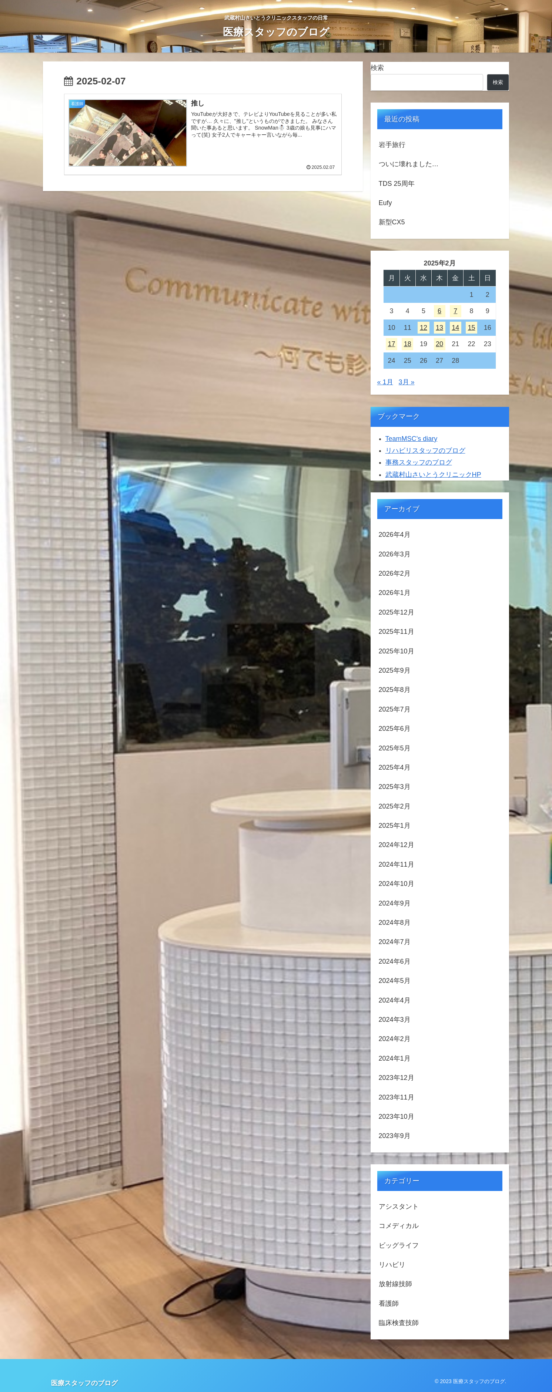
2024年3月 (395, 1019)
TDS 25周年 (397, 183)
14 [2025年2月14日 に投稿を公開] (455, 327)
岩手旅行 (392, 144)
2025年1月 (395, 825)
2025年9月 (395, 670)
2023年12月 (396, 1077)
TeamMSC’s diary (411, 438)
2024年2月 (395, 1039)
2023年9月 (395, 1136)
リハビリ (392, 1264)
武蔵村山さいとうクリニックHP (433, 474)
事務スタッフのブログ (418, 462)
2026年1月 (395, 592)
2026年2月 (395, 573)
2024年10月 (396, 883)
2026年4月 (395, 534)
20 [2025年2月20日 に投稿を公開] (439, 344)
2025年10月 (396, 651)
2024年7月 (395, 942)
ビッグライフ (399, 1245)
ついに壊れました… (409, 164)
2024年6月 (395, 961)
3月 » (407, 382)
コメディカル (399, 1225)
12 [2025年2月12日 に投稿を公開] (423, 327)
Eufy (385, 203)
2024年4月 (395, 1000)
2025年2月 (395, 806)
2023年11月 (396, 1097)
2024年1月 (395, 1058)
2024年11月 (396, 864)
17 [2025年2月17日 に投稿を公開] (391, 344)
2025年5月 (395, 748)
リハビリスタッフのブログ (425, 450)
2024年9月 (395, 903)
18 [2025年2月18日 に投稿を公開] (407, 344)
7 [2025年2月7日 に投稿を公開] (455, 311)
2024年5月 (395, 980)
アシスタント (399, 1206)
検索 (377, 67)
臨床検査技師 (399, 1322)
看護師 (389, 1303)
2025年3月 (395, 786)
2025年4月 (395, 767)
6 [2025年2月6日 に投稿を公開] (439, 311)
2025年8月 (395, 689)
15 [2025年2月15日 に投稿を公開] (471, 327)
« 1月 (385, 382)
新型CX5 (392, 222)
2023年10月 (396, 1116)
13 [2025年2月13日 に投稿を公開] (439, 327)
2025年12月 (396, 612)
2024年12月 (396, 845)
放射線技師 (395, 1284)
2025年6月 (395, 728)
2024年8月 (395, 922)
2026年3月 (395, 554)
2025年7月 (395, 709)
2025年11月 (396, 631)
